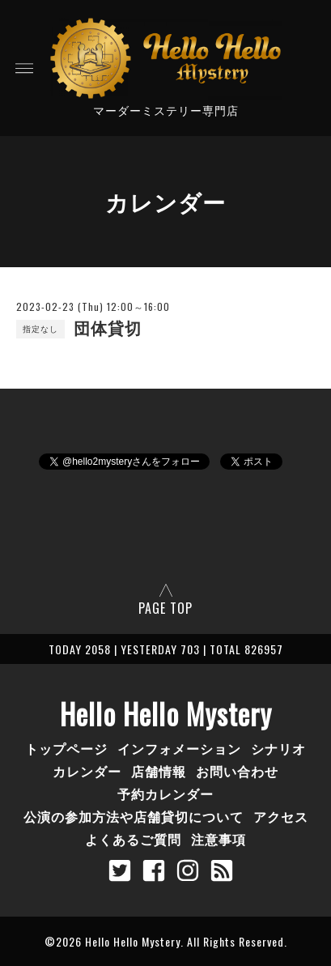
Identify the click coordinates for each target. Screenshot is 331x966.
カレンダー (87, 771)
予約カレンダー (165, 793)
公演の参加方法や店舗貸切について (133, 816)
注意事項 (218, 839)
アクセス (280, 816)
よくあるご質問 (133, 839)
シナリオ (278, 748)
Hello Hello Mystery (166, 713)
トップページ (66, 748)
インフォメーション (179, 748)
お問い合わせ (237, 771)
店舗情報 (158, 771)
